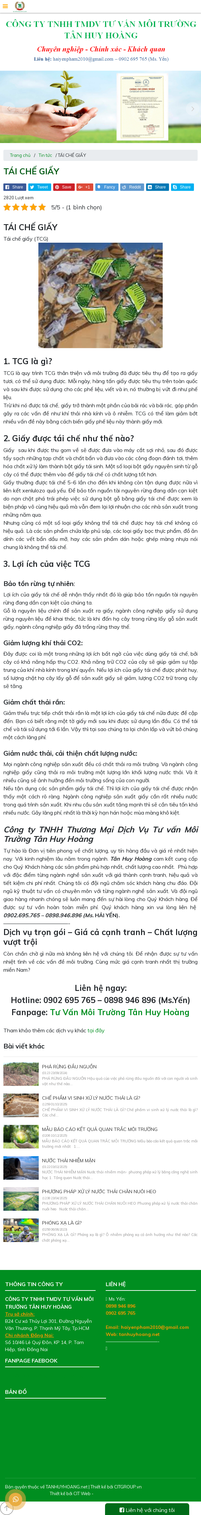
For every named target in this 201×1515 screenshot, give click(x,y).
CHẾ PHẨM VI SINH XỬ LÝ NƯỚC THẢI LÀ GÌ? (91, 1098)
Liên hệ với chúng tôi (147, 1510)
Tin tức (45, 155)
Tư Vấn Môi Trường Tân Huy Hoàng (120, 1012)
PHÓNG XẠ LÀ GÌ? (61, 1223)
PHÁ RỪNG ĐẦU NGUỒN (69, 1067)
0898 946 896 (120, 1306)
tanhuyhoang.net (139, 1334)
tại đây (96, 1030)
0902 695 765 (120, 1313)
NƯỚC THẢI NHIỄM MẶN (68, 1161)
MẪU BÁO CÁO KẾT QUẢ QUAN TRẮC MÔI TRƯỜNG (100, 1129)
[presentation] (8, 108)
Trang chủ (20, 155)
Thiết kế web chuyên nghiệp (123, 1493)
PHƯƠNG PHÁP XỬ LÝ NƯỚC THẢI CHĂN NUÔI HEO (99, 1192)
